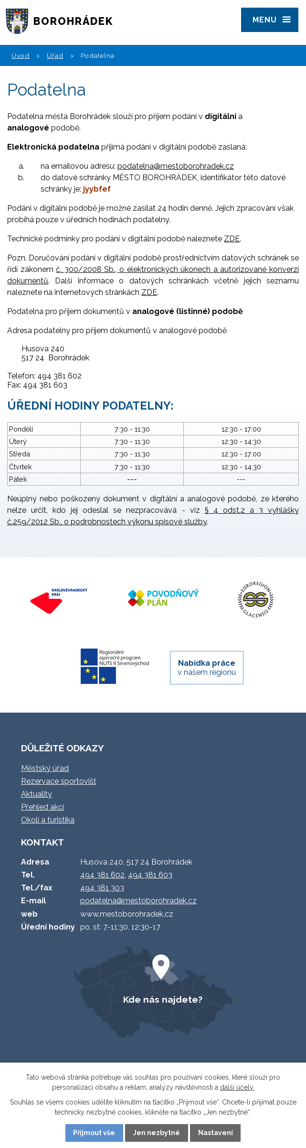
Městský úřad (45, 768)
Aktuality (36, 794)
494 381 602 (102, 874)
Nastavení (215, 1133)
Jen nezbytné (156, 1133)
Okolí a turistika (47, 819)
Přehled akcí (42, 807)
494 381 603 (150, 874)
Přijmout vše (94, 1133)
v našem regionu (207, 668)
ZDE (232, 238)
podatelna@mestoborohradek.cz (175, 166)
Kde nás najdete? (162, 999)
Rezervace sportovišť (58, 781)
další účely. (237, 1087)
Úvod (20, 55)
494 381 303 (102, 887)
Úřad (55, 55)
